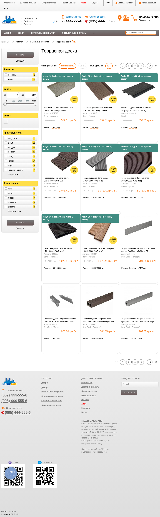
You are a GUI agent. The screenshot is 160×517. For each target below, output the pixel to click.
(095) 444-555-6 (102, 21)
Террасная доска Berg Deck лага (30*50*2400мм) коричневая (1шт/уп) (98, 320)
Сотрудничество (49, 3)
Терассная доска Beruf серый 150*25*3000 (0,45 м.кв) (95, 179)
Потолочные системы (74, 33)
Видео (95, 3)
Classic (11, 198)
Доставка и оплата (28, 3)
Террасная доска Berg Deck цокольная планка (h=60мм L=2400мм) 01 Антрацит (138, 250)
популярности (67, 66)
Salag (10, 156)
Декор (21, 33)
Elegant (11, 207)
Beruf (10, 143)
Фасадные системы (51, 405)
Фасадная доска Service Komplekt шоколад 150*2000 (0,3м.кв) (97, 109)
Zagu (10, 165)
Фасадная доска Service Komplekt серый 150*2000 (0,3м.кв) (58, 109)
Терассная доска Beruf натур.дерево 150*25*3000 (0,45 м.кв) (98, 249)
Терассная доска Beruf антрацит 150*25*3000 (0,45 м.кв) (58, 249)
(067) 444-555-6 (69, 21)
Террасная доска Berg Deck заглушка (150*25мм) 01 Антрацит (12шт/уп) (60, 320)
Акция (10, 79)
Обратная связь (95, 17)
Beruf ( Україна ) (51, 116)
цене (83, 66)
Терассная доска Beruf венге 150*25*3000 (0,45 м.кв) (56, 179)
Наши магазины (68, 3)
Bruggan (11, 147)
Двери (7, 33)
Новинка (11, 75)
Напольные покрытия (43, 33)
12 (109, 66)
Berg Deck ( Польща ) (130, 257)
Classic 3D (12, 202)
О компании (9, 3)
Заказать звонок (72, 17)
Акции (83, 3)
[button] (6, 8)
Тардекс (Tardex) (15, 170)
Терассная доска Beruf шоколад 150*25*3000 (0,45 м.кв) (135, 179)
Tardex (11, 161)
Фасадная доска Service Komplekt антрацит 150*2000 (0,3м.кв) (136, 109)
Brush (10, 193)
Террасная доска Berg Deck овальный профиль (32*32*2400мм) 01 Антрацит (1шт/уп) (138, 320)
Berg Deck (12, 138)
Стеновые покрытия (51, 400)
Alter (10, 189)
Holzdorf (11, 152)
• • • (94, 33)
